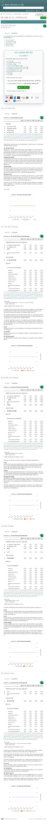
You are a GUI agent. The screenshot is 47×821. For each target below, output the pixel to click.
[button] (37, 81)
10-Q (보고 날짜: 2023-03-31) (24, 139)
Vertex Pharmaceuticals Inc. (14, 290)
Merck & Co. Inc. (11, 281)
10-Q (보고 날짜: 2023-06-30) (12, 139)
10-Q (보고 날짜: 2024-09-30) (32, 136)
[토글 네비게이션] (2, 1)
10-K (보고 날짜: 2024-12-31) (20, 136)
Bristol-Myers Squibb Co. (13, 274)
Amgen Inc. (10, 272)
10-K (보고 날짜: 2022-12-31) (35, 139)
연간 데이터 (7, 33)
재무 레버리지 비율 (9, 46)
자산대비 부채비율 (9, 44)
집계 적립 (9, 74)
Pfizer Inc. (10, 283)
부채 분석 (9, 73)
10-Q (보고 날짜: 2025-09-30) (25, 134)
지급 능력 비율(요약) (10, 40)
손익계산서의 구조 (11, 64)
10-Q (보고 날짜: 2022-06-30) (19, 140)
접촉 (45, 819)
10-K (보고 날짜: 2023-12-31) (28, 137)
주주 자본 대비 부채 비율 (11, 41)
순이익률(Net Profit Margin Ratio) (17, 68)
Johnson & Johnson (12, 279)
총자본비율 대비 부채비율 (11, 43)
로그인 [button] (38, 10)
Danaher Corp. (11, 276)
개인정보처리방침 (39, 819)
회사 (4, 14)
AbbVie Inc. (10, 270)
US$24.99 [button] (43, 17)
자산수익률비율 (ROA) (14, 70)
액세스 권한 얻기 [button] (23, 87)
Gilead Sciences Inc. (12, 278)
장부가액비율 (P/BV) (14, 71)
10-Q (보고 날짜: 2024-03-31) (16, 137)
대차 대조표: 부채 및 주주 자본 (14, 62)
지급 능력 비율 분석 (18, 14)
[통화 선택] (41, 14)
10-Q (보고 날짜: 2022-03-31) (31, 140)
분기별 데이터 (14, 33)
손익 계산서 (10, 61)
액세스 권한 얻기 (30, 10)
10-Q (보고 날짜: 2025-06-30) (37, 134)
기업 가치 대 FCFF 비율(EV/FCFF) (14, 65)
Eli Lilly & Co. (9, 14)
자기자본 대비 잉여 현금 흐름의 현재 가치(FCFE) (17, 67)
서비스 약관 (32, 819)
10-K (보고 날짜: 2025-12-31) (14, 134)
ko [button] (43, 10)
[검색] (23, 8)
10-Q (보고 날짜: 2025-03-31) (9, 136)
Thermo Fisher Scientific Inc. (14, 288)
